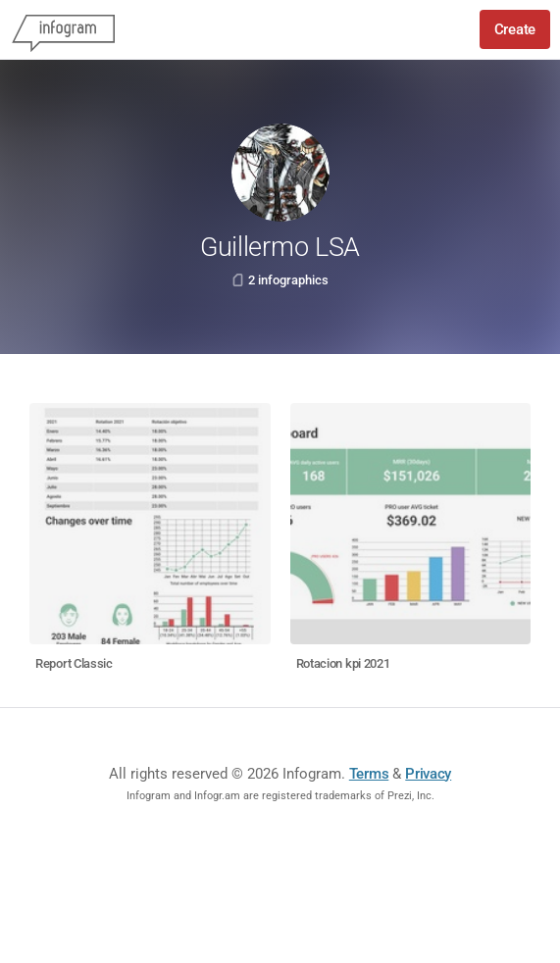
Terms (369, 774)
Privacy (428, 774)
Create (514, 29)
